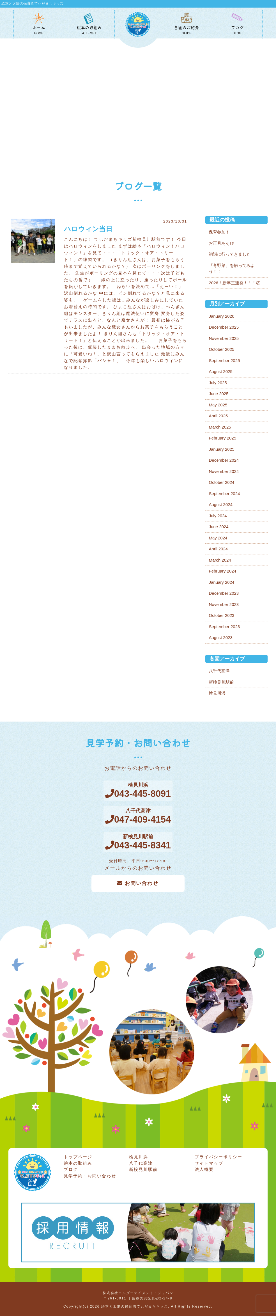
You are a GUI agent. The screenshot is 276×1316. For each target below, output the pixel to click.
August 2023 (220, 637)
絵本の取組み (78, 1161)
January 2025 (221, 449)
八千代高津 (219, 671)
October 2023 (221, 615)
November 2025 (224, 338)
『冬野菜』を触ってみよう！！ (232, 268)
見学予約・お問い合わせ (90, 1173)
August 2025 (220, 371)
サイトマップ (209, 1161)
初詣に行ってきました (230, 254)
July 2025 (218, 382)
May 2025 (218, 404)
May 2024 (218, 537)
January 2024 (221, 582)
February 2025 (222, 438)
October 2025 (221, 349)
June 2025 (218, 393)
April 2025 (218, 415)
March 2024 (220, 560)
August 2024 (220, 504)
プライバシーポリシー (218, 1155)
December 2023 (224, 593)
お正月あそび (221, 243)
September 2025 (224, 360)
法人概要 (204, 1167)
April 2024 (218, 548)
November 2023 (224, 604)
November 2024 (224, 471)
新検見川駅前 (221, 682)
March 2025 (220, 427)
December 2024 (224, 460)
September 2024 (224, 493)
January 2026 (221, 316)
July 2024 (218, 515)
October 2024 (221, 482)
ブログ (71, 1167)
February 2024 (222, 571)
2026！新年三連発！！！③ (234, 282)
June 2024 (218, 526)
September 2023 (224, 626)
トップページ (78, 1155)
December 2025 (224, 327)
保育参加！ (219, 232)
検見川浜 (217, 693)
